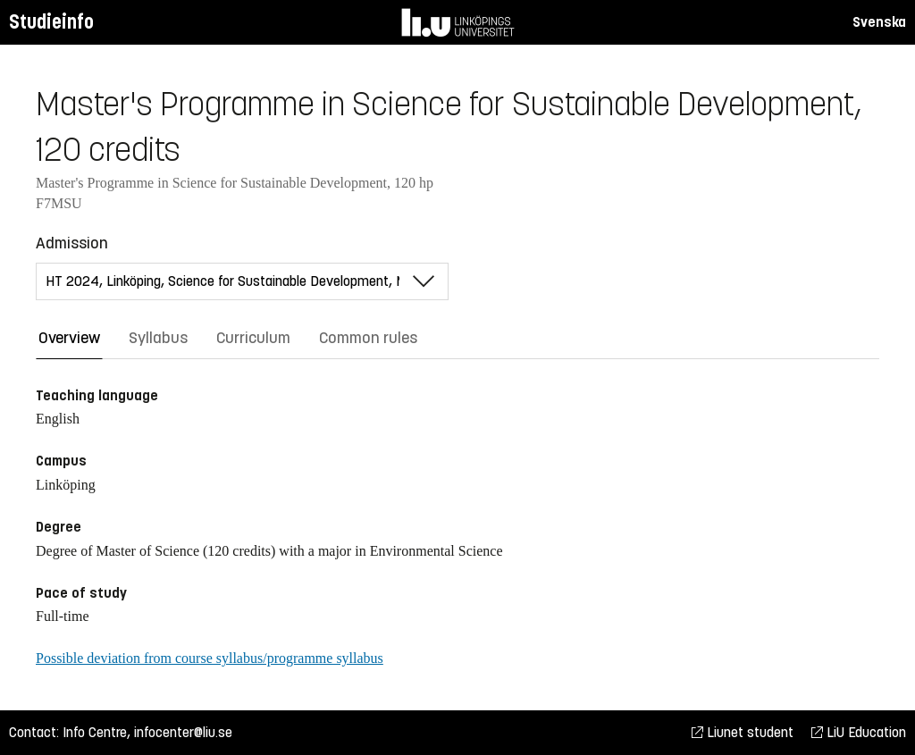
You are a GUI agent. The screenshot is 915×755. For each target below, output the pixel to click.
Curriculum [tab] (253, 338)
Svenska (879, 21)
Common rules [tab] (368, 338)
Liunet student (742, 732)
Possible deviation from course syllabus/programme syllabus (209, 658)
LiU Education (858, 732)
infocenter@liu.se (183, 732)
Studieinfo (51, 22)
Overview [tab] (69, 338)
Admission (72, 243)
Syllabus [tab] (158, 338)
